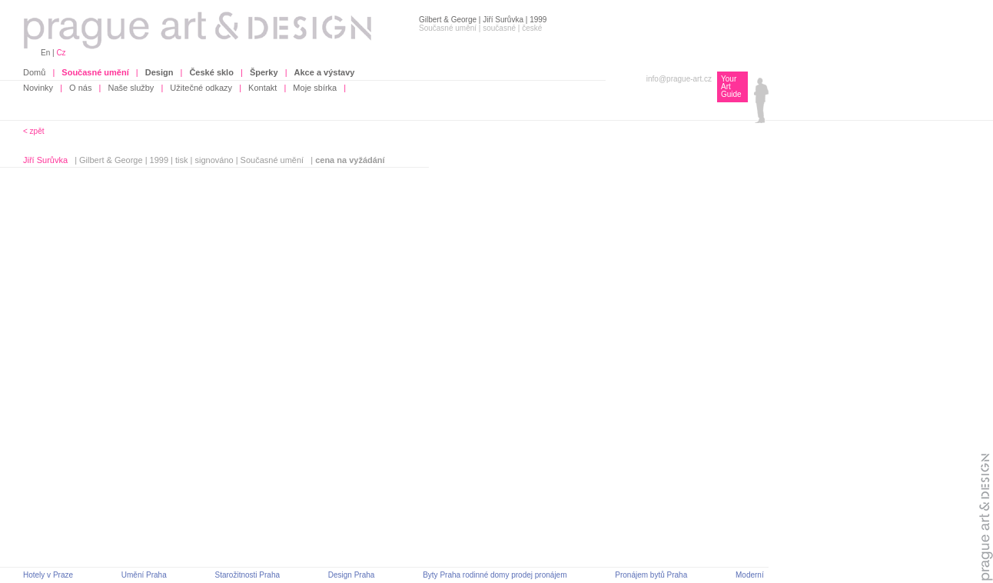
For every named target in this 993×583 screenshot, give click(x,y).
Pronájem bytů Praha (651, 575)
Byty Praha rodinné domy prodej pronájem (494, 575)
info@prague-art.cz (679, 79)
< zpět (34, 131)
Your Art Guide (731, 86)
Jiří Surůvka (45, 160)
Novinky (38, 87)
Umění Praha (144, 575)
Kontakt (262, 87)
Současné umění (272, 160)
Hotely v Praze (48, 575)
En (45, 52)
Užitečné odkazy (201, 87)
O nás (80, 87)
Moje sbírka (315, 87)
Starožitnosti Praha (248, 575)
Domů (34, 72)
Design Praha (351, 575)
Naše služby (131, 87)
